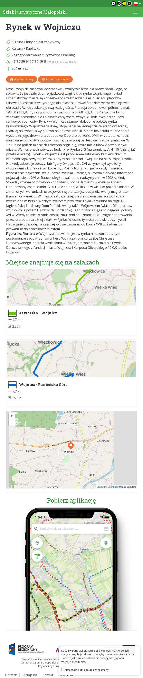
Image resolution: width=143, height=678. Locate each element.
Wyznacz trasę (21, 79)
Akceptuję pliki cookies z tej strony (87, 670)
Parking (69, 55)
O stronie (11, 675)
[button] (70, 446)
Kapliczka (33, 48)
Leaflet (100, 487)
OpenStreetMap (116, 487)
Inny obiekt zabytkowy (43, 42)
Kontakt (48, 675)
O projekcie (30, 675)
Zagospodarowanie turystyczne (36, 55)
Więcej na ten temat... (74, 662)
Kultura (17, 42)
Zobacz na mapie (55, 79)
